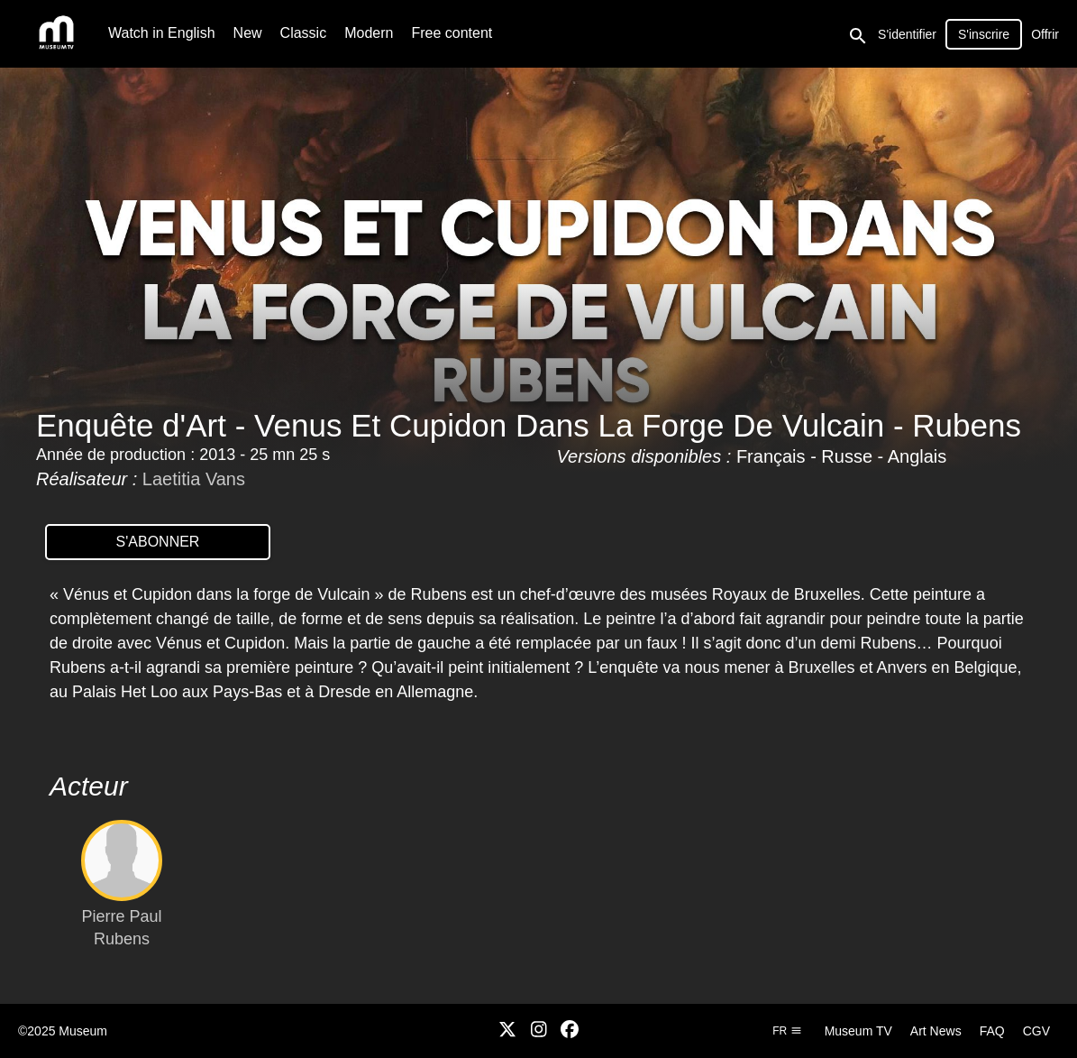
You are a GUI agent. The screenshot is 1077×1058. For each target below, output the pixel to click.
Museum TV (858, 1031)
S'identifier (907, 34)
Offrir (1045, 34)
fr (786, 1031)
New (247, 33)
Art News (936, 1031)
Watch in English (161, 33)
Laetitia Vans (193, 479)
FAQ (992, 1031)
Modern (368, 33)
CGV (1036, 1031)
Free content (451, 33)
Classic (303, 33)
